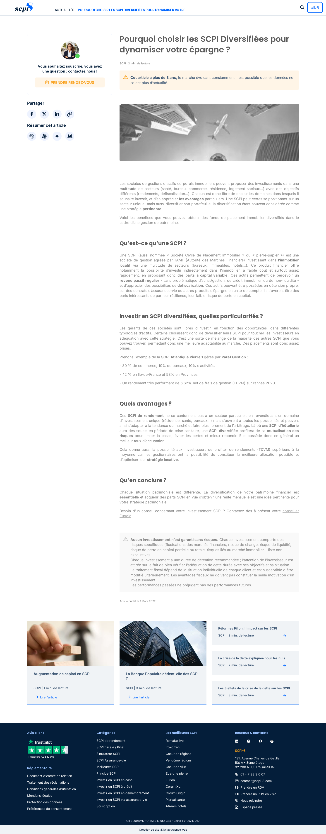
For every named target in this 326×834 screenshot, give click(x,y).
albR (315, 7)
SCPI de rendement (110, 740)
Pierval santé (175, 799)
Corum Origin (175, 793)
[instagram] (249, 740)
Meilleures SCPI (108, 767)
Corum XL (173, 786)
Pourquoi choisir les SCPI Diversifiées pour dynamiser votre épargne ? (131, 10)
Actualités (64, 10)
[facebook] (261, 740)
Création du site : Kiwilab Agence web (163, 829)
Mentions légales (39, 795)
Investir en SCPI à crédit (114, 786)
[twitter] (272, 740)
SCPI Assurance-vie (111, 760)
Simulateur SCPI (108, 754)
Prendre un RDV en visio (258, 794)
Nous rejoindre (251, 800)
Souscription (105, 806)
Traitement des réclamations (48, 782)
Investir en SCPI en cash (114, 780)
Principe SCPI (106, 773)
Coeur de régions (178, 754)
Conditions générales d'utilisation (51, 789)
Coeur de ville (176, 767)
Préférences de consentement (49, 809)
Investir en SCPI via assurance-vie (121, 799)
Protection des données (44, 802)
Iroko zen (173, 747)
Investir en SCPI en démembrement (122, 793)
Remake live (175, 740)
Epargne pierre (177, 773)
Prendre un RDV (252, 787)
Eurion (170, 780)
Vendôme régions (179, 760)
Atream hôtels (176, 806)
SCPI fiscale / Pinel (110, 747)
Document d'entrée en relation (49, 776)
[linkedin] (237, 740)
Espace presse (251, 807)
